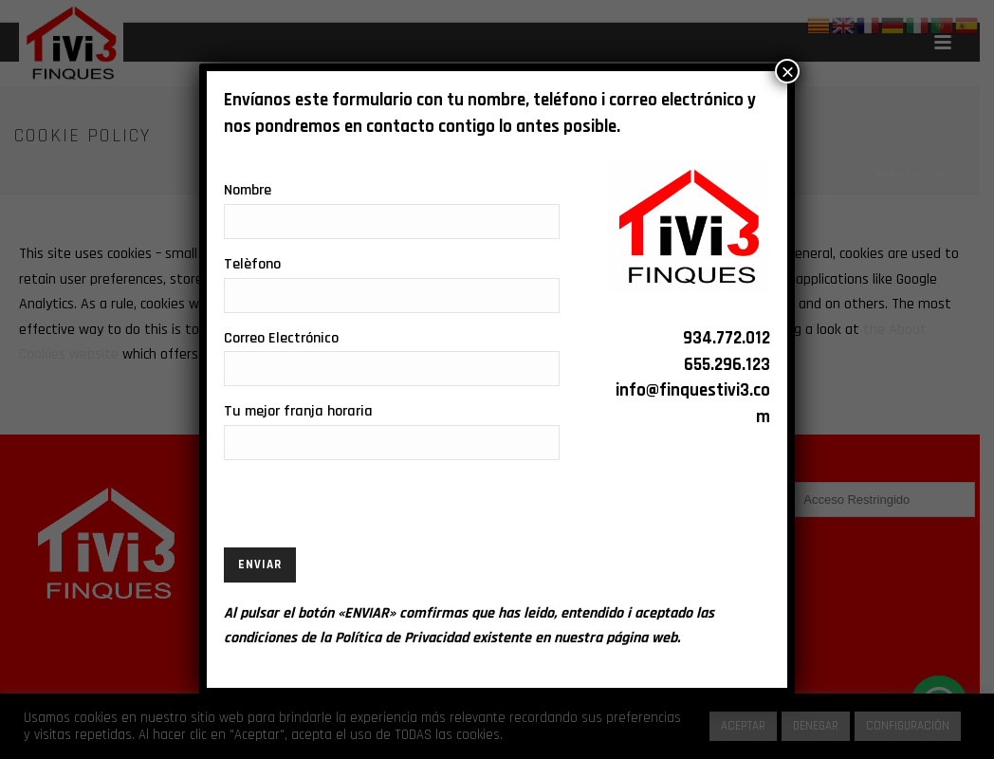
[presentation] (368, 510)
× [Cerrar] (787, 71)
